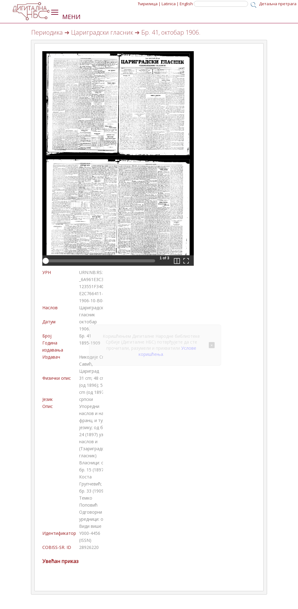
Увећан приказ (60, 561)
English (186, 3)
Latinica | (170, 3)
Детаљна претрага (277, 3)
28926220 (89, 547)
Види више (90, 526)
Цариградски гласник (102, 32)
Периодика (47, 32)
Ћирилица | (149, 3)
